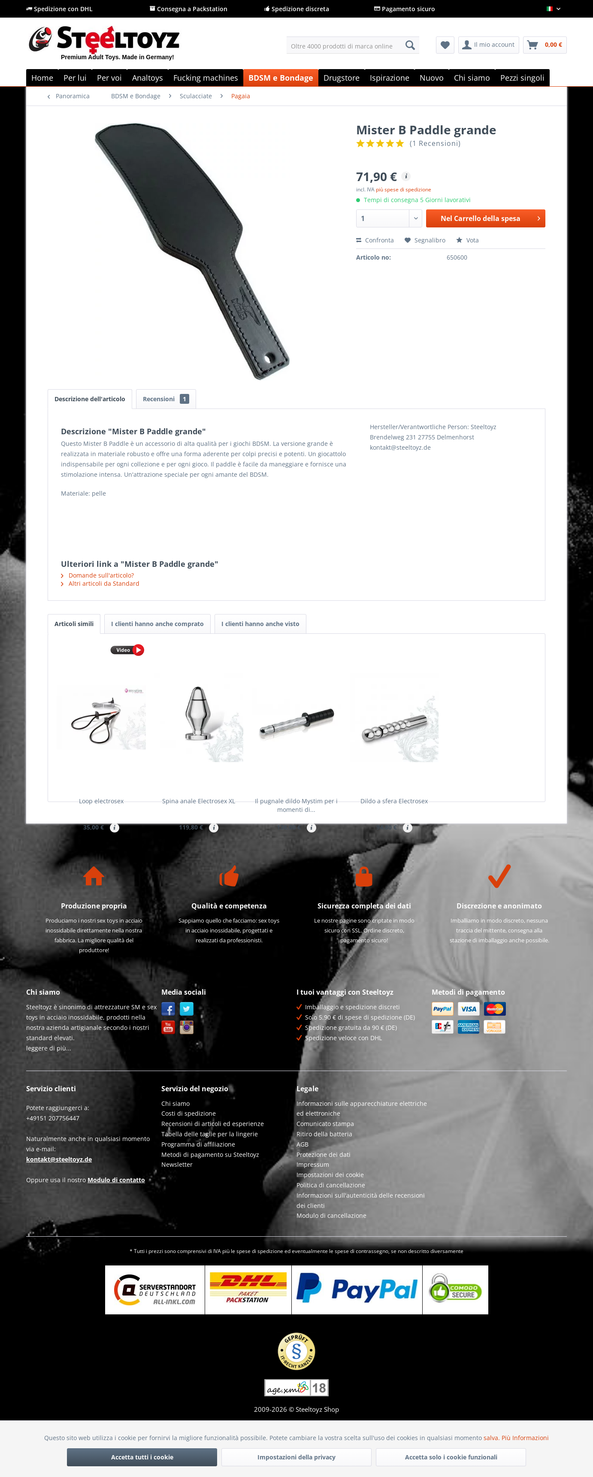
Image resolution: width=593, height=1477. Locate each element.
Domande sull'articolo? (97, 575)
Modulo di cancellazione (331, 1254)
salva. (493, 1438)
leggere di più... (48, 1086)
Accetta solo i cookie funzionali (451, 1457)
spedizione (270, 1288)
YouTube (168, 1065)
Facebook (168, 1047)
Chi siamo (175, 1141)
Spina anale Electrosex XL (198, 801)
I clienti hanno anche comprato (157, 624)
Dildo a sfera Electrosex (394, 801)
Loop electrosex (101, 801)
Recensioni (166, 399)
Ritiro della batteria (324, 1172)
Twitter (187, 1047)
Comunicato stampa (325, 1162)
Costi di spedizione (188, 1151)
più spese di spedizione (403, 189)
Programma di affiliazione (198, 1182)
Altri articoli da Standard (100, 583)
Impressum (312, 1203)
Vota (467, 240)
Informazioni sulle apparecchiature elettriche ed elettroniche (361, 1146)
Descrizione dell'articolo (89, 399)
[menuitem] (353, 45)
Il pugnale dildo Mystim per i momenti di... (296, 805)
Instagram (187, 1065)
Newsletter (177, 1203)
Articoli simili (74, 624)
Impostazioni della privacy (296, 1457)
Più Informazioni (525, 1438)
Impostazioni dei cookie (330, 1213)
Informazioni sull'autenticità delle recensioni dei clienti (360, 1238)
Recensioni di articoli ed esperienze (212, 1162)
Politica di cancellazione (330, 1223)
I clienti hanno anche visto (260, 624)
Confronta (375, 240)
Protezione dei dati (323, 1192)
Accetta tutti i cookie (142, 1457)
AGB (302, 1182)
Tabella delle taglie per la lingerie (209, 1172)
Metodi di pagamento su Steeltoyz (210, 1192)
